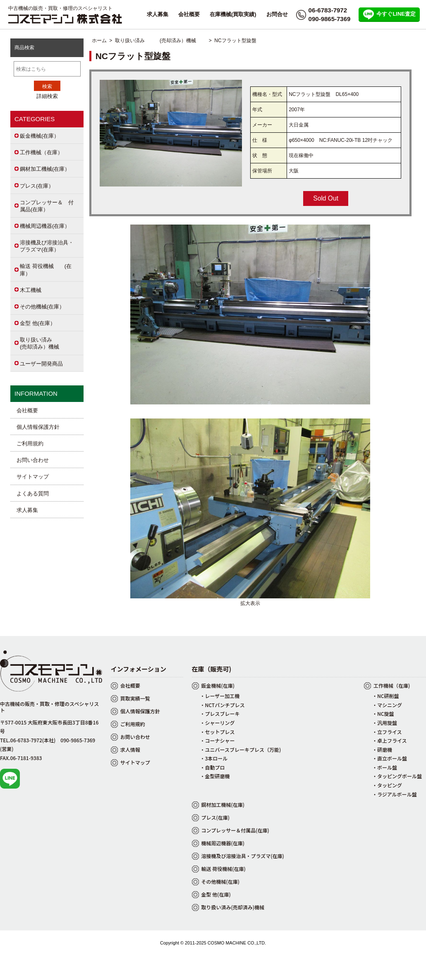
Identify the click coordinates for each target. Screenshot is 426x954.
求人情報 (130, 749)
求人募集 (157, 14)
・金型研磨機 (215, 775)
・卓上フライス (389, 740)
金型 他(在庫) (216, 894)
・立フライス (387, 731)
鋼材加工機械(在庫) (223, 804)
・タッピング (387, 785)
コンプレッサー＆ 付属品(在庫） (47, 206)
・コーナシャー (217, 740)
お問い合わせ (33, 460)
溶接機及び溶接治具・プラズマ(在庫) (242, 855)
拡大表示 (250, 600)
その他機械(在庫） (42, 307)
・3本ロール (214, 758)
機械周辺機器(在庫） (45, 226)
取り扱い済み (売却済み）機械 (160, 40)
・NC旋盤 (383, 713)
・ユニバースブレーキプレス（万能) (240, 749)
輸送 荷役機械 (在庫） (46, 269)
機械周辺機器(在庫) (223, 842)
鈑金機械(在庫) (218, 685)
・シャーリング (217, 722)
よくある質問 (33, 493)
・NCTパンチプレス (222, 704)
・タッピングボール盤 (397, 775)
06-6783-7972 (328, 10)
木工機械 (30, 290)
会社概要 (189, 14)
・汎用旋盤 (384, 722)
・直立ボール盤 (389, 758)
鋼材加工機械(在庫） (45, 169)
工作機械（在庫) (391, 685)
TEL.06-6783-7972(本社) (27, 740)
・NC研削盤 (385, 695)
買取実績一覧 (135, 698)
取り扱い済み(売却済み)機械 (233, 907)
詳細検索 (47, 96)
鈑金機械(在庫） (39, 136)
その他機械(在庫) (220, 881)
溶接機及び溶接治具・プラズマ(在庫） (47, 246)
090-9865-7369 (330, 18)
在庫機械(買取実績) (233, 14)
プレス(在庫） (37, 186)
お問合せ (277, 14)
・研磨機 (382, 749)
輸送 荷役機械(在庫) (223, 868)
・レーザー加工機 (220, 695)
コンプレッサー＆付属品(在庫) (235, 830)
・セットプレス (217, 731)
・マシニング (387, 704)
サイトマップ (33, 476)
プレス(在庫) (215, 817)
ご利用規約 (30, 443)
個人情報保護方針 (38, 427)
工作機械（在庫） (41, 152)
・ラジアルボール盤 (394, 794)
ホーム (99, 40)
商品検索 (24, 47)
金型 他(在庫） (37, 323)
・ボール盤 (384, 767)
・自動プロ (212, 767)
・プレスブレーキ (220, 713)
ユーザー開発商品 (41, 364)
